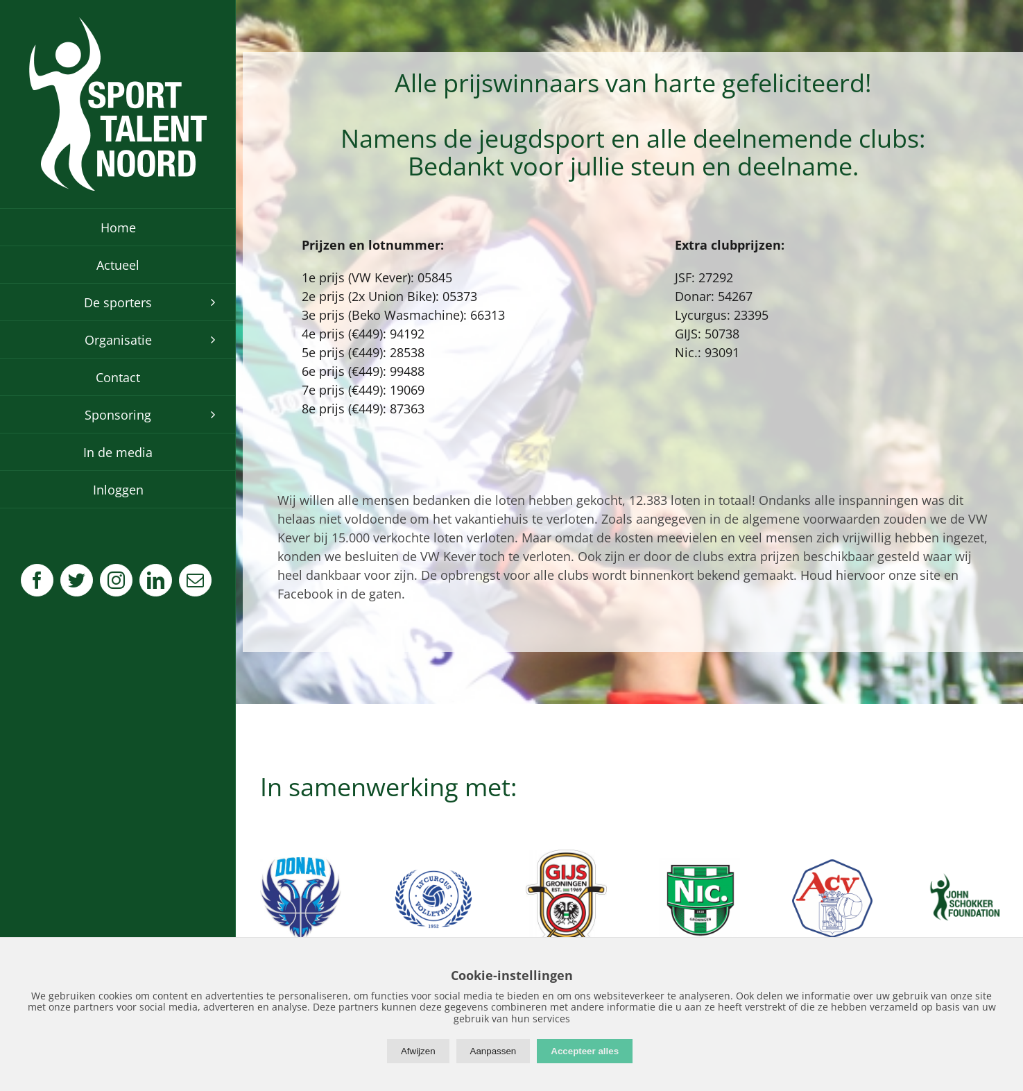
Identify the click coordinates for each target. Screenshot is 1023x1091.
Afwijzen (418, 1051)
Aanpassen (493, 1051)
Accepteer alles (585, 1051)
